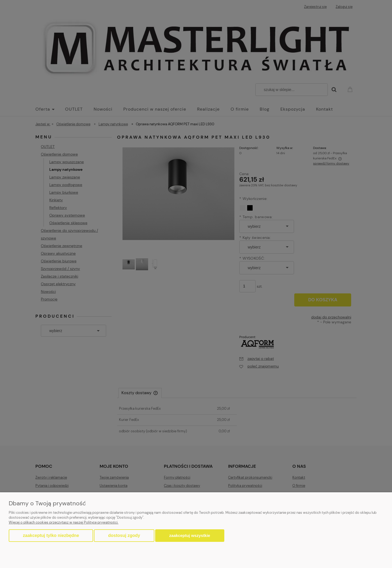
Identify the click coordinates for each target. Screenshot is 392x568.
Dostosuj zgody (124, 535)
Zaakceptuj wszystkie (189, 535)
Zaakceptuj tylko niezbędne (51, 535)
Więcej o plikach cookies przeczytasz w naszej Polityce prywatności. (63, 522)
